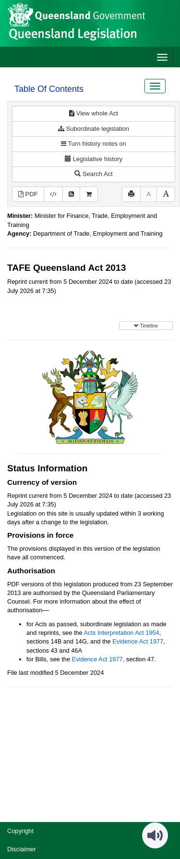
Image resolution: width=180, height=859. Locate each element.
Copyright (20, 830)
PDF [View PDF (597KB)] (28, 194)
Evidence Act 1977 (137, 641)
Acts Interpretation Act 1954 (121, 632)
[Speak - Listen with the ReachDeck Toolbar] (155, 835)
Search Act (93, 173)
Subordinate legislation (93, 128)
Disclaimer (21, 849)
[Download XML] (53, 194)
